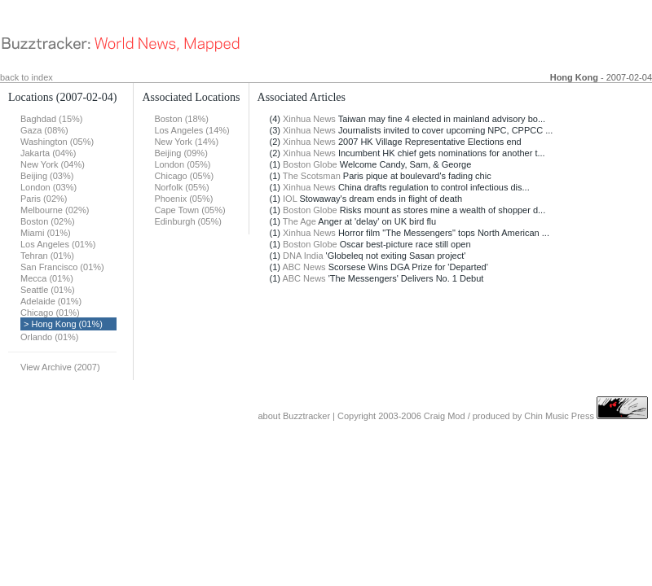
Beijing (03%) (46, 176)
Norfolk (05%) (181, 187)
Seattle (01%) (47, 290)
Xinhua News (309, 119)
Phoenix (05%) (183, 198)
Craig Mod (444, 416)
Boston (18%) (181, 119)
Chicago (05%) (184, 176)
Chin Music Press (559, 416)
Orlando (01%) (49, 337)
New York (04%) (52, 164)
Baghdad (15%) (51, 119)
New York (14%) (186, 141)
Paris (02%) (43, 198)
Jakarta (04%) (48, 153)
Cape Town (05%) (189, 210)
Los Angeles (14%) (191, 130)
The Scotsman (312, 176)
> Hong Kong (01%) (63, 324)
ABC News (303, 267)
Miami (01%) (45, 233)
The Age (299, 221)
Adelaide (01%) (51, 301)
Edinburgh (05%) (188, 221)
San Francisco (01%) (62, 267)
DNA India (303, 255)
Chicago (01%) (50, 312)
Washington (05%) (57, 141)
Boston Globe (310, 164)
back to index (26, 77)
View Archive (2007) (60, 367)
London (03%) (48, 187)
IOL (290, 198)
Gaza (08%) (44, 130)
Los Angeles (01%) (57, 244)
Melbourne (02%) (54, 210)
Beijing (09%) (180, 153)
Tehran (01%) (47, 255)
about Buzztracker (294, 416)
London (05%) (182, 164)
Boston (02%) (47, 221)
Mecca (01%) (46, 278)
